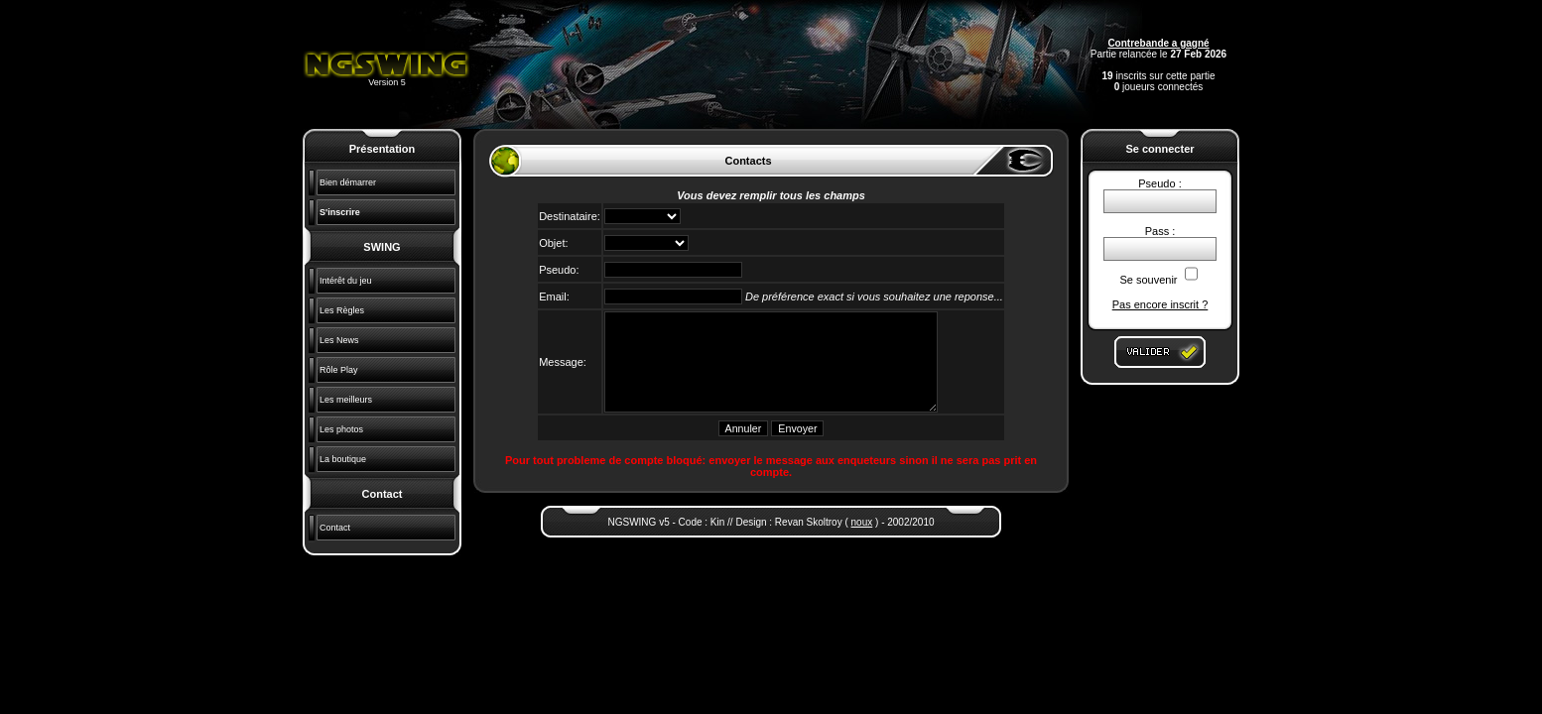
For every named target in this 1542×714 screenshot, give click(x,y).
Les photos (341, 429)
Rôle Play (339, 370)
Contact (335, 528)
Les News (339, 340)
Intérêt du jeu (346, 281)
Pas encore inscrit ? (1160, 304)
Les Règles (342, 310)
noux (862, 522)
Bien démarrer (348, 182)
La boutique (343, 459)
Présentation (382, 149)
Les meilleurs (346, 400)
